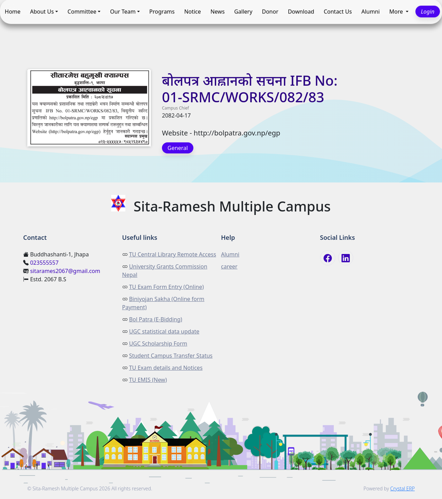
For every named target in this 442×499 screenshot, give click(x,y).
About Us (42, 12)
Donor (270, 12)
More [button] (396, 12)
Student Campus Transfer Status (171, 355)
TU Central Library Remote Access (172, 254)
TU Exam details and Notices (166, 367)
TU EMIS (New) (148, 380)
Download (301, 12)
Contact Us (338, 12)
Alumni (370, 12)
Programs (161, 12)
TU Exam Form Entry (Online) (166, 287)
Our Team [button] (123, 12)
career (229, 266)
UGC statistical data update (164, 331)
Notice (192, 12)
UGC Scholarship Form (158, 343)
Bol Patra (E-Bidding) (155, 319)
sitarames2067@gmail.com (65, 271)
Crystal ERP (402, 488)
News (217, 12)
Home (13, 12)
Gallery (243, 12)
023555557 (44, 262)
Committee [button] (82, 12)
